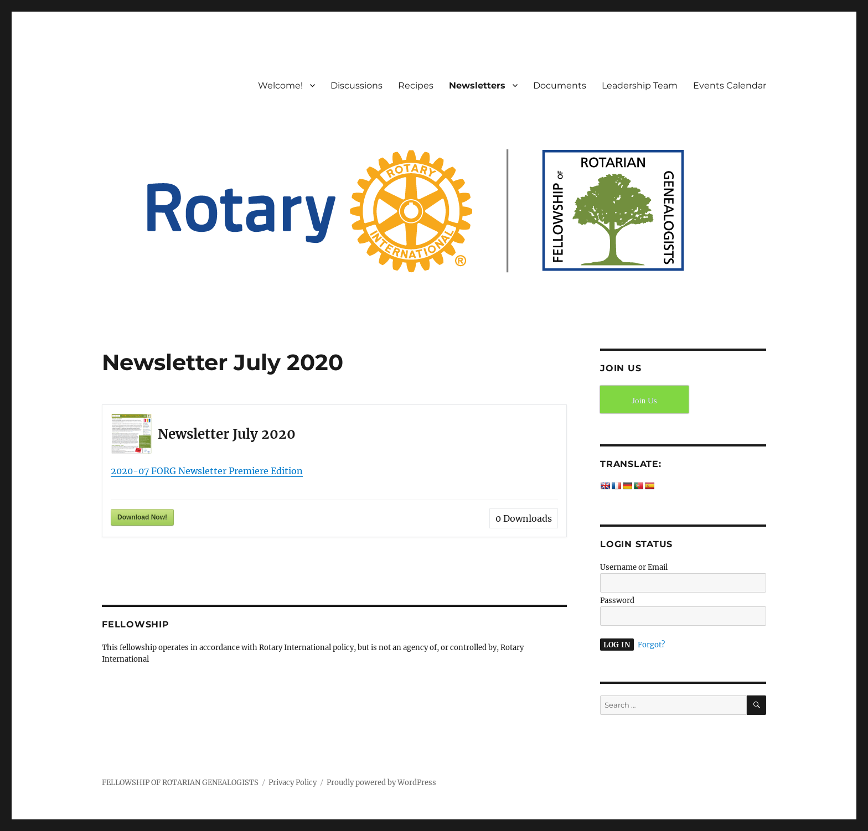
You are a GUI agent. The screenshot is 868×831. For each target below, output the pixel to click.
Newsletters (477, 85)
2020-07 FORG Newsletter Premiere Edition (207, 470)
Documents (559, 85)
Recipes (415, 85)
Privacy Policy (292, 782)
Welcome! (280, 85)
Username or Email (634, 567)
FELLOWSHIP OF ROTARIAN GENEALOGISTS (180, 782)
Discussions (356, 85)
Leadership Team (640, 85)
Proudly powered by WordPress (381, 782)
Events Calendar (729, 85)
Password (617, 600)
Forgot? (651, 645)
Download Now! (142, 517)
